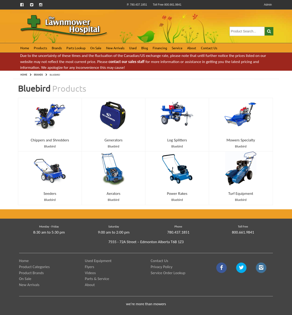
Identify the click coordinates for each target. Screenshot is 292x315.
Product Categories (34, 266)
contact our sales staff (126, 61)
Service (177, 48)
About (191, 48)
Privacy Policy (161, 266)
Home (24, 48)
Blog (144, 48)
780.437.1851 (178, 232)
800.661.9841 (243, 232)
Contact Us (209, 48)
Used (133, 48)
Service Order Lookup (168, 272)
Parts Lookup (76, 48)
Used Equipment (98, 260)
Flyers (89, 266)
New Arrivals (115, 48)
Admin (268, 4)
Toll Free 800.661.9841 (167, 4)
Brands (57, 48)
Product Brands (31, 272)
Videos (90, 272)
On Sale (95, 48)
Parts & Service (97, 278)
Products (40, 48)
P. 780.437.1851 (137, 4)
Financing (160, 48)
